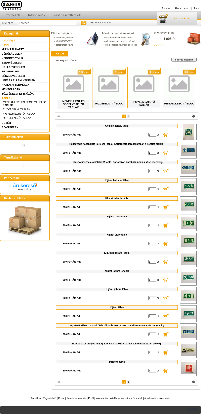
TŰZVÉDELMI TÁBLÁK (16, 109)
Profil (91, 398)
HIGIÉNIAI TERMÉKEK (16, 84)
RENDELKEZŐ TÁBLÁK (17, 117)
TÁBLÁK (7, 98)
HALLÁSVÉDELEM (13, 67)
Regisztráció (49, 398)
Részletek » (159, 45)
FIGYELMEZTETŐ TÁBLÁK (19, 113)
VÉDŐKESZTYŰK (12, 58)
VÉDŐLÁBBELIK (12, 53)
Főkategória (62, 60)
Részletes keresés (76, 398)
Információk (102, 398)
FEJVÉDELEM (10, 71)
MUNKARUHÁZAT (13, 49)
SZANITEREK (10, 127)
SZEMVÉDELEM (12, 62)
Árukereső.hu (24, 189)
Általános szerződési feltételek (126, 398)
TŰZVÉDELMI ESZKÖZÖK (18, 93)
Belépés (166, 8)
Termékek (36, 398)
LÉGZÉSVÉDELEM (13, 75)
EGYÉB (6, 122)
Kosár (61, 398)
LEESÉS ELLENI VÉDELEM (19, 80)
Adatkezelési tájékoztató (157, 398)
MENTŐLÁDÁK (11, 89)
